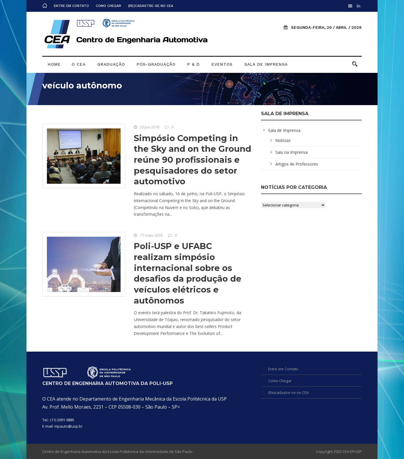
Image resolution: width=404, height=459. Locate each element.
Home (54, 64)
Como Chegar (108, 6)
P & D (193, 64)
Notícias (283, 140)
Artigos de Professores (296, 164)
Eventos (222, 64)
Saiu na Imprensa (291, 152)
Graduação (111, 64)
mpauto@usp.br (68, 426)
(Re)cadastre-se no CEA (150, 6)
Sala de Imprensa (266, 64)
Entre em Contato (71, 6)
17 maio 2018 (151, 235)
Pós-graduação (156, 64)
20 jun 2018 (149, 127)
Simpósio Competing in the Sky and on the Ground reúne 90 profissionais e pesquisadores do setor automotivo (192, 160)
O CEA (78, 64)
